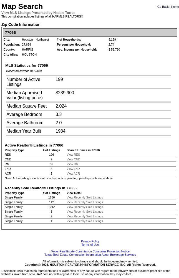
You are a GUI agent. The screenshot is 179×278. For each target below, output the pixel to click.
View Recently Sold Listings (85, 197)
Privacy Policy (90, 241)
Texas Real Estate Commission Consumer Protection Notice (90, 251)
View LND (73, 168)
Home (175, 6)
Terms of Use (90, 244)
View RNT (73, 164)
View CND (73, 159)
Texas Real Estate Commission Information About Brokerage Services (90, 254)
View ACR (73, 173)
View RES (73, 154)
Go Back (163, 6)
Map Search (22, 6)
